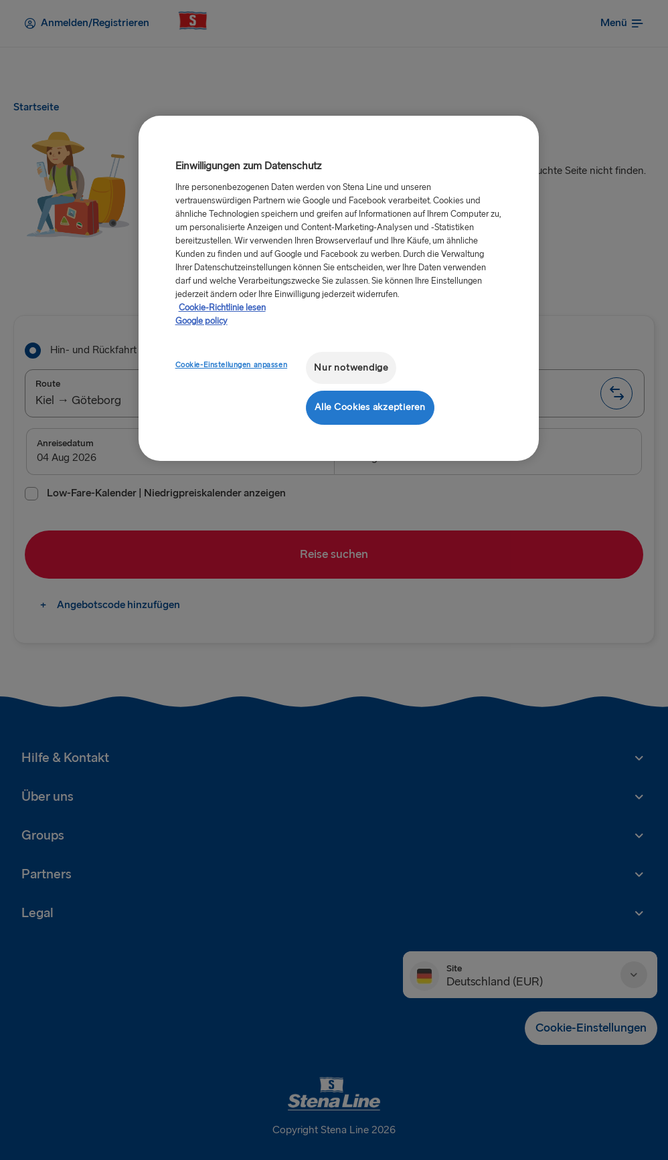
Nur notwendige (351, 367)
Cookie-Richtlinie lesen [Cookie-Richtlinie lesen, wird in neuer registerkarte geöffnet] (222, 307)
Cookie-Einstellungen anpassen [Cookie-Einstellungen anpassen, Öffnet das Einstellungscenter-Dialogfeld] (231, 365)
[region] (339, 288)
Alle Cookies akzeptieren (370, 407)
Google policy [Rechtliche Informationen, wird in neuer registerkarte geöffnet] (201, 321)
